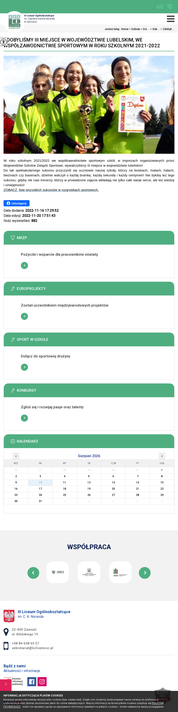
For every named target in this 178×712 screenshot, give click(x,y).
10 (40, 482)
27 (113, 495)
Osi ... (145, 29)
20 (113, 488)
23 (16, 495)
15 (162, 482)
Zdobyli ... (167, 29)
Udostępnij (16, 203)
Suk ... (155, 29)
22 (162, 488)
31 (40, 501)
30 (16, 501)
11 (64, 482)
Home (125, 29)
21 (137, 488)
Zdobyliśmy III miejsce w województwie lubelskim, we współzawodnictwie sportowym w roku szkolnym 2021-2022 (82, 42)
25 (64, 495)
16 (16, 488)
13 (113, 482)
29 (162, 495)
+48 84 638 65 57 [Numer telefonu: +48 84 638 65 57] (25, 643)
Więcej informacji (24, 265)
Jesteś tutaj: (113, 29)
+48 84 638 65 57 (169, 6)
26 (89, 495)
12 (89, 482)
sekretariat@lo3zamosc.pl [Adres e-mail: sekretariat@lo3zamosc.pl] (32, 648)
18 (64, 488)
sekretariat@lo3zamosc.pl (160, 6)
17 (40, 488)
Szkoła (134, 29)
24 (40, 495)
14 (137, 482)
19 (89, 488)
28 (137, 495)
